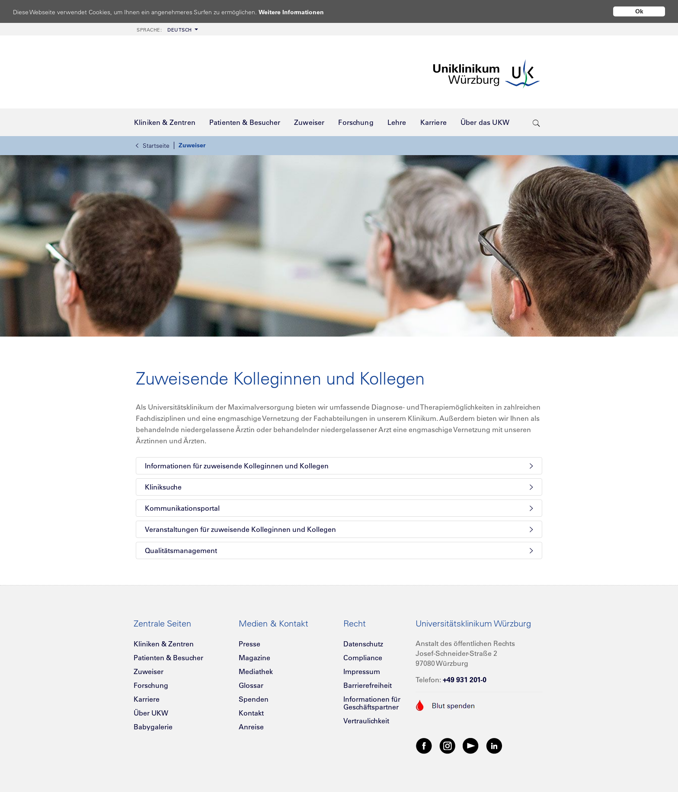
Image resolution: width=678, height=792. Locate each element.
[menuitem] (166, 29)
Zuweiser (192, 145)
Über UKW (151, 713)
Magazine (254, 657)
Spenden (254, 699)
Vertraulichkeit (366, 720)
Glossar (251, 685)
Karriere (147, 699)
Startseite (153, 145)
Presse (249, 643)
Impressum (361, 671)
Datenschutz (363, 643)
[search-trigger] (536, 122)
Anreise (251, 726)
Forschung (151, 685)
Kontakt (251, 713)
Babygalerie (153, 726)
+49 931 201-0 (464, 679)
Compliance (362, 657)
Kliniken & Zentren (164, 643)
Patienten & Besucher (168, 657)
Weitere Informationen (299, 12)
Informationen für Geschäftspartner (371, 703)
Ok (639, 11)
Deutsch (164, 30)
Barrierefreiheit (367, 685)
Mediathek (256, 671)
